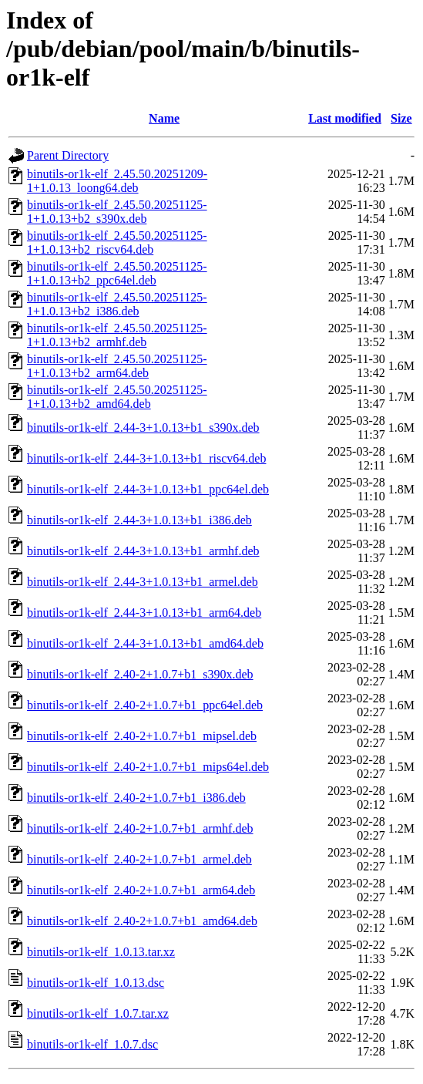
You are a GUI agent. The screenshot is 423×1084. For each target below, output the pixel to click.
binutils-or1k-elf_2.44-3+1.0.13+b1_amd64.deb (145, 643)
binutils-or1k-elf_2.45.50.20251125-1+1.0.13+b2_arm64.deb (117, 365)
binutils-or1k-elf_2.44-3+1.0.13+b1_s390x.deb (143, 427)
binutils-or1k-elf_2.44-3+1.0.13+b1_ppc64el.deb (148, 489)
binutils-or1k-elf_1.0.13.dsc (95, 982)
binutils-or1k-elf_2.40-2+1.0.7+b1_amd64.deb (142, 920)
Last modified (344, 118)
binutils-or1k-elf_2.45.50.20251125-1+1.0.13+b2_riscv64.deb (117, 242)
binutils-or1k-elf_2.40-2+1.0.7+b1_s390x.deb (140, 674)
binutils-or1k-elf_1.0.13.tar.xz (101, 951)
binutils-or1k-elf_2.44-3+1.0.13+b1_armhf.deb (143, 550)
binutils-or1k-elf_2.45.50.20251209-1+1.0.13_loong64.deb (117, 180)
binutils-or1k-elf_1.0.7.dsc (92, 1044)
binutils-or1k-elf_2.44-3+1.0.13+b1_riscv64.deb (146, 458)
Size (401, 118)
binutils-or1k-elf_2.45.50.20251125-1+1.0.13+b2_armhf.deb (117, 334)
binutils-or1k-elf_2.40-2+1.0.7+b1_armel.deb (139, 859)
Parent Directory (68, 155)
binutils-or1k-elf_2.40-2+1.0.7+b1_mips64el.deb (148, 766)
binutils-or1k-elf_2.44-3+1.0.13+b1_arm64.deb (144, 612)
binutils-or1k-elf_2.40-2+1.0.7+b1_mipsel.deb (142, 735)
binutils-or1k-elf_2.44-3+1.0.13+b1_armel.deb (142, 581)
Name (164, 118)
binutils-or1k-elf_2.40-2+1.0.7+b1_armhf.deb (140, 828)
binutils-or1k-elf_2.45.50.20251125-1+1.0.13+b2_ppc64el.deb (117, 273)
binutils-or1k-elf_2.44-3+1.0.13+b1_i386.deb (139, 520)
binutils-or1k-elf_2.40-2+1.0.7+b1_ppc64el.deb (145, 705)
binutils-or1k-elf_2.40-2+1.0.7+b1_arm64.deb (141, 890)
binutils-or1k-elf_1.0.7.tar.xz (98, 1013)
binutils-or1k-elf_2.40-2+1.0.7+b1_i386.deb (136, 797)
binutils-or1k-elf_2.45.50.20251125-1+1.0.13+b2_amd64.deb (117, 396)
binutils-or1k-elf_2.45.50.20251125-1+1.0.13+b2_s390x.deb (117, 211)
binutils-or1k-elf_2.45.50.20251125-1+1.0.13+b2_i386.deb (117, 304)
